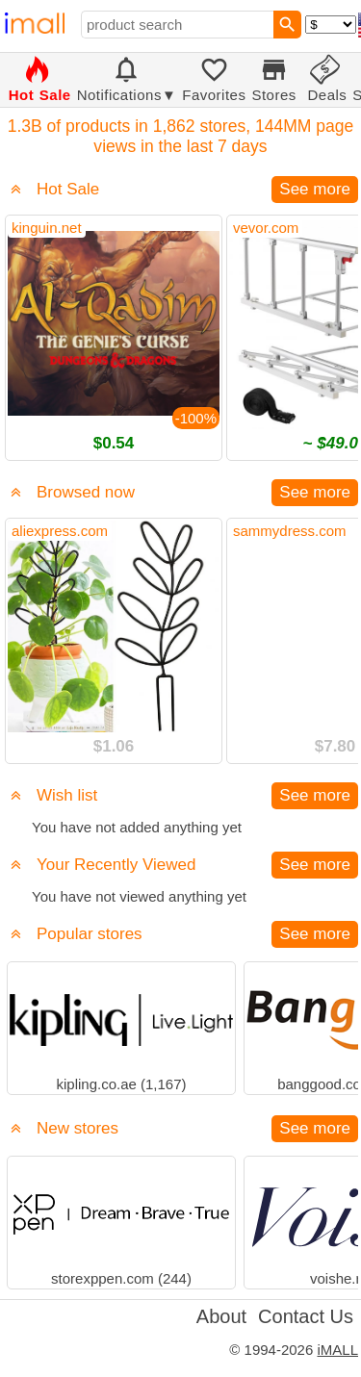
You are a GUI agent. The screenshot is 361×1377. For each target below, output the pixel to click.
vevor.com (265, 227)
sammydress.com (290, 531)
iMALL (337, 1349)
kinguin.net (47, 227)
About (221, 1316)
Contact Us (305, 1316)
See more (314, 189)
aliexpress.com (60, 531)
